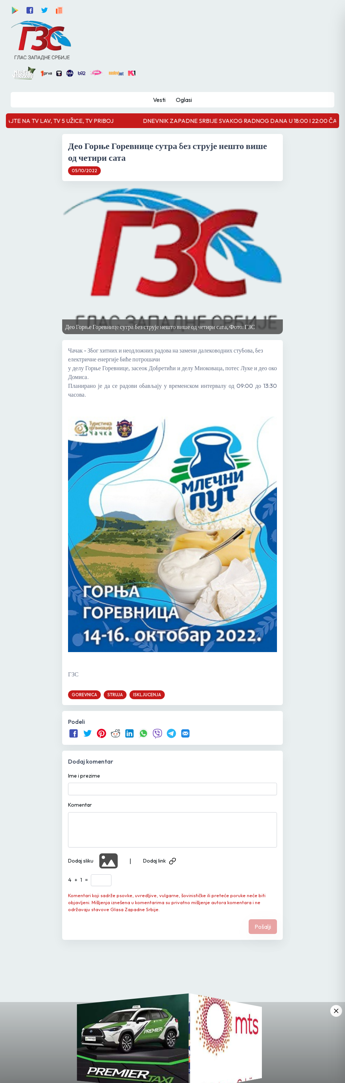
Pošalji (263, 926)
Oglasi (184, 99)
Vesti (159, 99)
